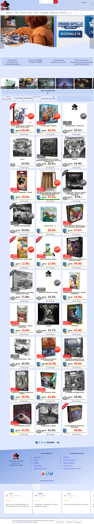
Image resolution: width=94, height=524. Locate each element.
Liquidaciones (44, 12)
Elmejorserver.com (49, 480)
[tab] (42, 46)
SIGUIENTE (50, 442)
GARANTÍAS (66, 457)
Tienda (16, 12)
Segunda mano (54, 12)
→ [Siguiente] (37, 488)
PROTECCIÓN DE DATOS (69, 460)
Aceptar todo (77, 522)
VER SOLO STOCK (45, 97)
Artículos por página (36, 96)
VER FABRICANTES (28, 97)
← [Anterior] (37, 485)
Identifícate (9, 12)
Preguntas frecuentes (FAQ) (40, 468)
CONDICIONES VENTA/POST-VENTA (72, 468)
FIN (58, 442)
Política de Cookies (27, 522)
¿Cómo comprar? (38, 465)
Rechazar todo (60, 522)
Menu (2, 13)
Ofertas (36, 12)
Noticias (30, 12)
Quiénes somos (37, 457)
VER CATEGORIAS (19, 97)
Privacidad (34, 522)
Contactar (23, 12)
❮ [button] (2, 31)
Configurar (69, 522)
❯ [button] (92, 31)
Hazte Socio (63, 12)
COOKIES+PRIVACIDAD (69, 463)
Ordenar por (8, 96)
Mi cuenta (83, 2)
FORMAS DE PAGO (68, 465)
